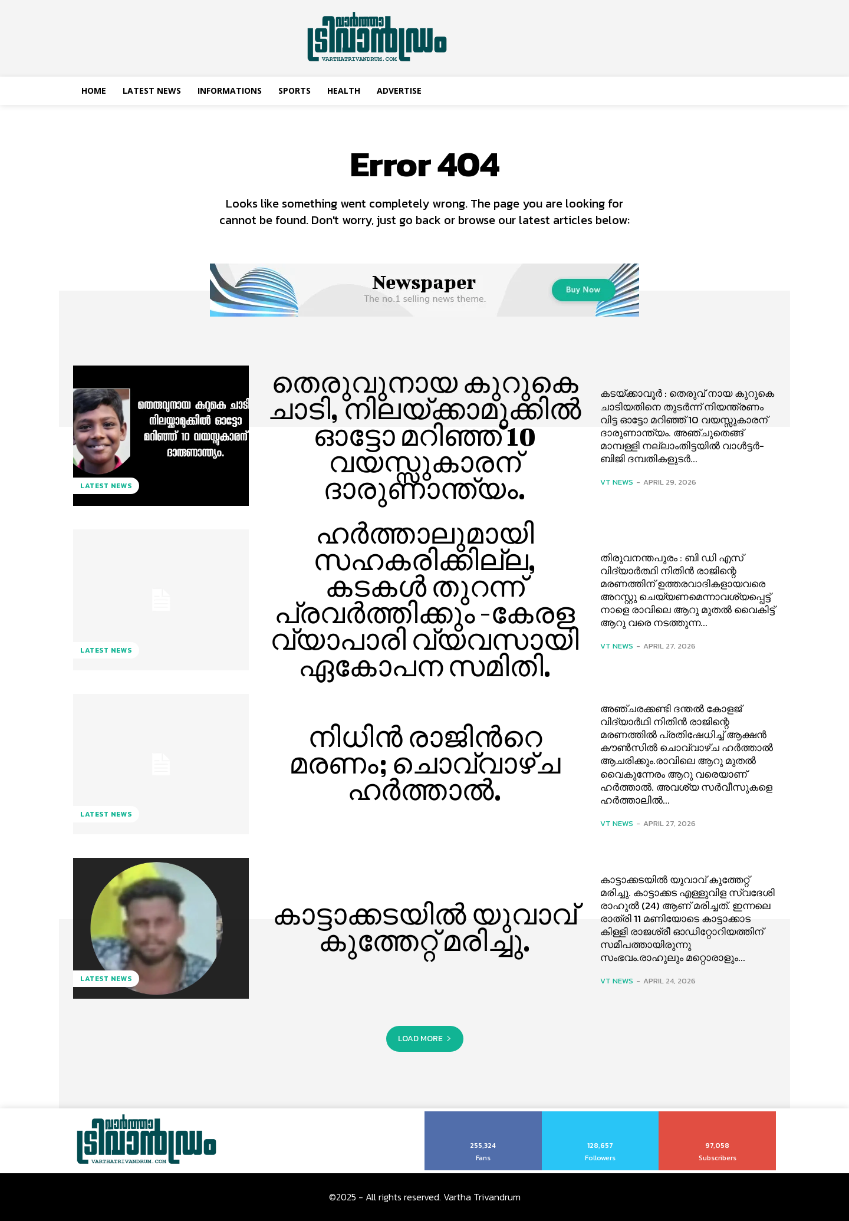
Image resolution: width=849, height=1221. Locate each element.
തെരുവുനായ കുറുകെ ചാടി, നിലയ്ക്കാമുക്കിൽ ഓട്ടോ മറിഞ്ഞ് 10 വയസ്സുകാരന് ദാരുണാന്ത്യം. (425, 435)
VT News (616, 482)
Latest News (106, 485)
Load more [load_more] (425, 1038)
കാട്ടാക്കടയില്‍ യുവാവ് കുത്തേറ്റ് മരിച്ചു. (425, 927)
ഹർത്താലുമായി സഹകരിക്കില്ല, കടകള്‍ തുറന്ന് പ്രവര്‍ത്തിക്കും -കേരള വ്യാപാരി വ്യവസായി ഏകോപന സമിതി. (425, 600)
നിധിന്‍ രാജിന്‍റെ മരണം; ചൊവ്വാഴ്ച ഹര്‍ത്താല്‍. (424, 763)
